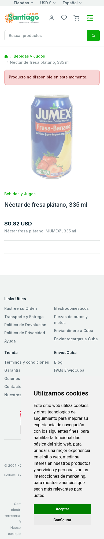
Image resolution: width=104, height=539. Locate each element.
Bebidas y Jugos (29, 56)
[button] (76, 17)
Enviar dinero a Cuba (73, 330)
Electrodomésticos (71, 308)
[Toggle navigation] (90, 18)
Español (70, 3)
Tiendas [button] (21, 3)
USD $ (45, 3)
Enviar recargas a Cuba (76, 339)
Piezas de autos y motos (71, 319)
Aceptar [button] (62, 509)
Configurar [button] (62, 520)
